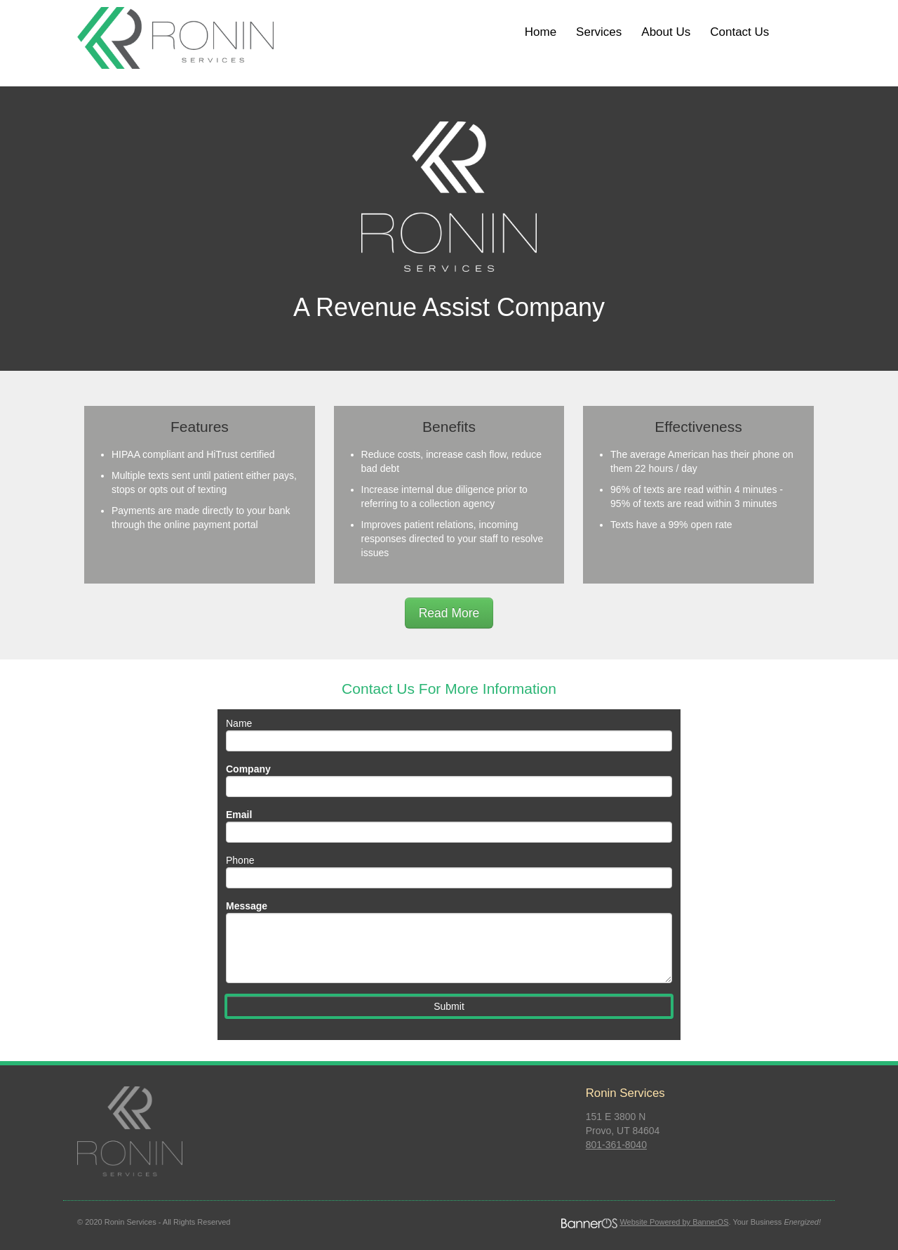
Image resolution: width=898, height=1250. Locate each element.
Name (239, 723)
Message (246, 906)
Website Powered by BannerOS (673, 1222)
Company (248, 769)
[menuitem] (540, 32)
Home (540, 32)
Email (239, 814)
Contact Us (739, 32)
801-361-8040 (616, 1144)
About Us (665, 32)
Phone (240, 860)
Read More (449, 613)
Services (599, 32)
